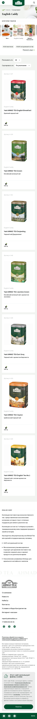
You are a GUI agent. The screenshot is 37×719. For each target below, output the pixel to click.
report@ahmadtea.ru (9, 618)
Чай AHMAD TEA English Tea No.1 (17, 475)
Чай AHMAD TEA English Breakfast (17, 110)
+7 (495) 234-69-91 (8, 622)
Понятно (18, 707)
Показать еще (28, 50)
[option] (7, 32)
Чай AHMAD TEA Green (13, 171)
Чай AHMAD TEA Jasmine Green (16, 292)
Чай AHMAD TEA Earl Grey (14, 354)
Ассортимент (3, 2)
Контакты (6, 604)
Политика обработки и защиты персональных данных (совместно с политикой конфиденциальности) (15, 638)
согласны (16, 694)
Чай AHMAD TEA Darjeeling (14, 231)
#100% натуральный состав (24, 46)
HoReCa (5, 601)
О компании (6, 593)
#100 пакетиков (8, 46)
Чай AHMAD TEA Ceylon (13, 415)
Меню (33, 716)
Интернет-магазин (9, 612)
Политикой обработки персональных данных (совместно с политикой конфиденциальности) (17, 684)
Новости (5, 597)
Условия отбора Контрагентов (14, 608)
